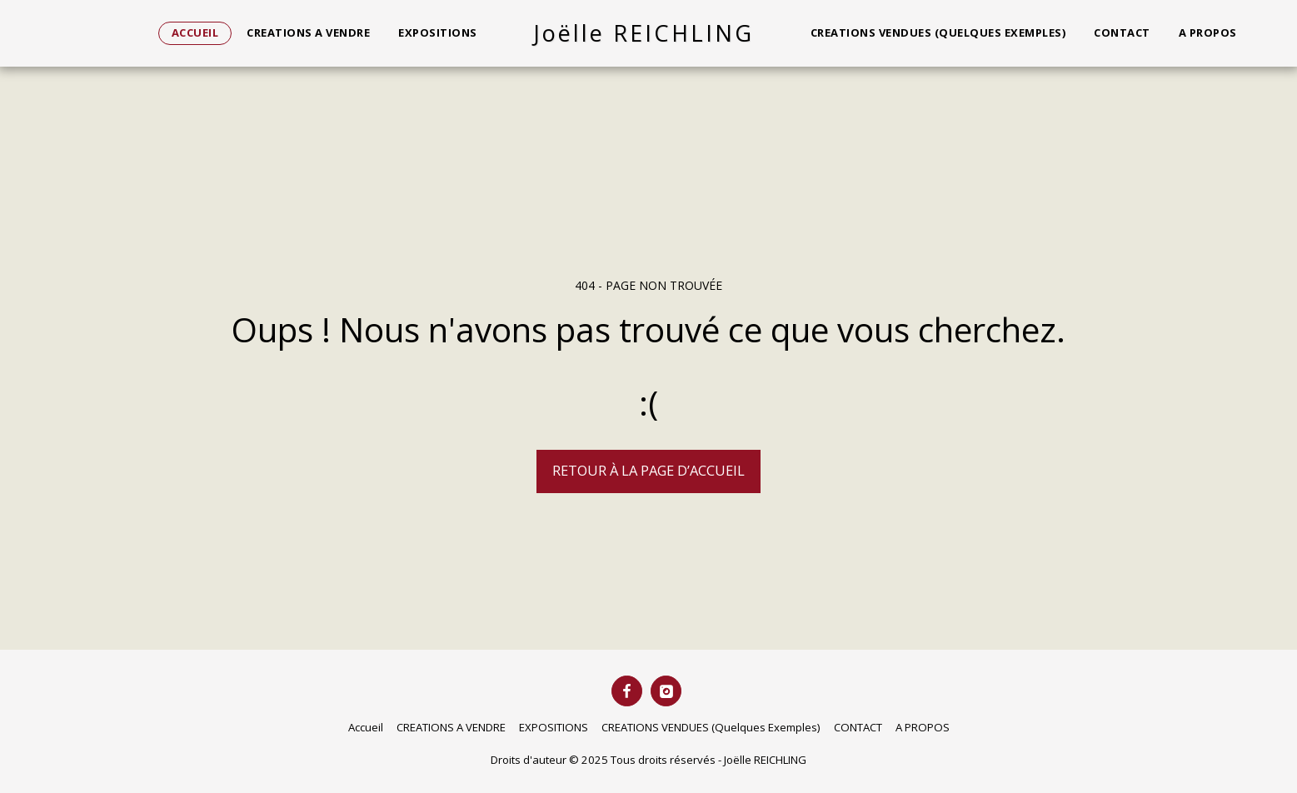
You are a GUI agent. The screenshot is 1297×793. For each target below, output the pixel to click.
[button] (1264, 33)
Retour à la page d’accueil (648, 470)
